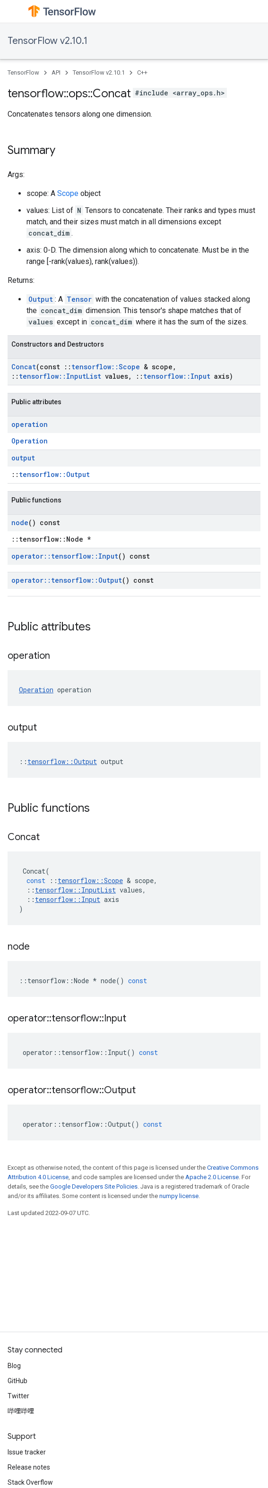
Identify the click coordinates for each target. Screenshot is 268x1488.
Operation (29, 440)
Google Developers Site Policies (94, 1186)
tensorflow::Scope (105, 366)
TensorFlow (23, 72)
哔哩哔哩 (21, 1411)
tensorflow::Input (176, 376)
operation (29, 424)
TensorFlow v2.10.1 (47, 41)
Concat (23, 366)
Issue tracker (27, 1452)
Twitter (18, 1396)
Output (40, 299)
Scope (67, 193)
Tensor (79, 299)
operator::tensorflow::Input (64, 556)
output (23, 457)
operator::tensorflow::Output (66, 580)
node (19, 522)
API (56, 72)
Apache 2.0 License (212, 1177)
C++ (142, 72)
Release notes (29, 1467)
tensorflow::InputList (60, 376)
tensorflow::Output (54, 474)
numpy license (179, 1195)
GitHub (17, 1381)
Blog (14, 1365)
